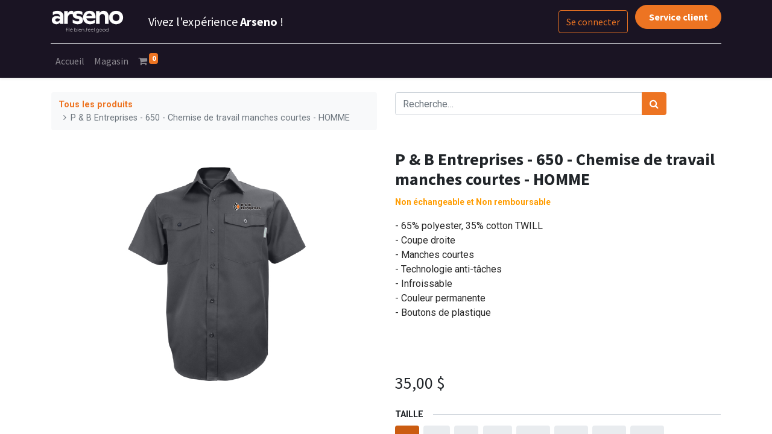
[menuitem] (70, 61)
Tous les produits (96, 104)
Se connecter (592, 22)
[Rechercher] (654, 103)
